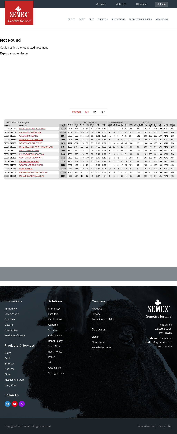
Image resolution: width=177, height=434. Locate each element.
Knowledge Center (102, 347)
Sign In (95, 336)
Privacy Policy (164, 426)
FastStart (53, 314)
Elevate (9, 324)
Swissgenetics (56, 373)
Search (121, 4)
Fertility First (55, 319)
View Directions (164, 346)
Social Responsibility (103, 319)
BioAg (8, 374)
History (96, 314)
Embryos (103, 18)
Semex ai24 (11, 330)
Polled (51, 357)
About (71, 18)
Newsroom (162, 18)
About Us (97, 308)
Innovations (118, 18)
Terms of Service (146, 426)
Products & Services (140, 18)
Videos (141, 4)
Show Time (54, 346)
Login (161, 4)
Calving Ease (55, 335)
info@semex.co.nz (162, 342)
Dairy (82, 18)
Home (101, 4)
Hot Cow (9, 369)
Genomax (53, 324)
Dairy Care (10, 385)
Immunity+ (11, 308)
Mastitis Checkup (14, 379)
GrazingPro (54, 367)
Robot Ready (55, 340)
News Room (98, 342)
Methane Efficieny (15, 335)
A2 (49, 362)
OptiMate (10, 319)
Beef (91, 18)
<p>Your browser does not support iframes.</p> (88, 183)
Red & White (55, 351)
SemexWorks (12, 314)
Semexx (52, 330)
